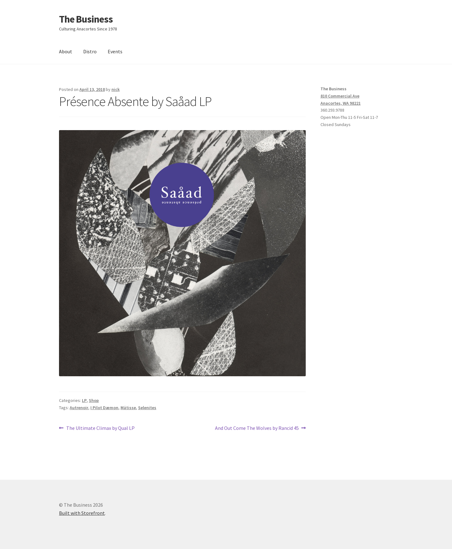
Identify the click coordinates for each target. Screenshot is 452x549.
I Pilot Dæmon (104, 407)
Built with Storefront (82, 513)
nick (115, 89)
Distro (90, 51)
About (65, 51)
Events (115, 51)
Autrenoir (79, 407)
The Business (86, 19)
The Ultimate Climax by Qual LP (100, 428)
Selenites (147, 407)
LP (84, 400)
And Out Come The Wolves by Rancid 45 (257, 428)
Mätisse (128, 407)
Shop (94, 400)
